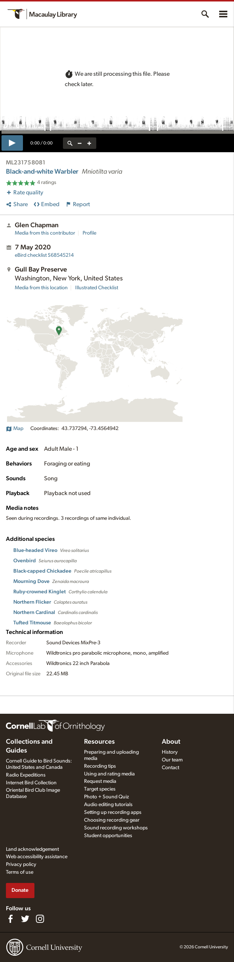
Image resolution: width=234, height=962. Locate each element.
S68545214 (44, 255)
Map (14, 428)
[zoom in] (89, 143)
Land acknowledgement (32, 849)
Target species (100, 789)
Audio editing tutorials (108, 804)
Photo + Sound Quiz (106, 796)
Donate (20, 890)
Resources (99, 741)
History (170, 752)
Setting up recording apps (112, 812)
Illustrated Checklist (96, 287)
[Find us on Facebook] (10, 918)
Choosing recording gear (112, 820)
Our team (172, 760)
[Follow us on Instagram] (40, 918)
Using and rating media (109, 774)
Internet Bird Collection (31, 782)
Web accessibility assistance (36, 856)
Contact (170, 767)
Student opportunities (108, 835)
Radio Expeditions (26, 775)
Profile (89, 233)
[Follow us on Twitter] (25, 918)
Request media (100, 781)
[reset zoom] (70, 143)
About (171, 741)
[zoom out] (80, 143)
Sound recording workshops (116, 827)
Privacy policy (21, 864)
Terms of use (19, 872)
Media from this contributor (45, 233)
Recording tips (100, 766)
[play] (12, 143)
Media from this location (41, 287)
